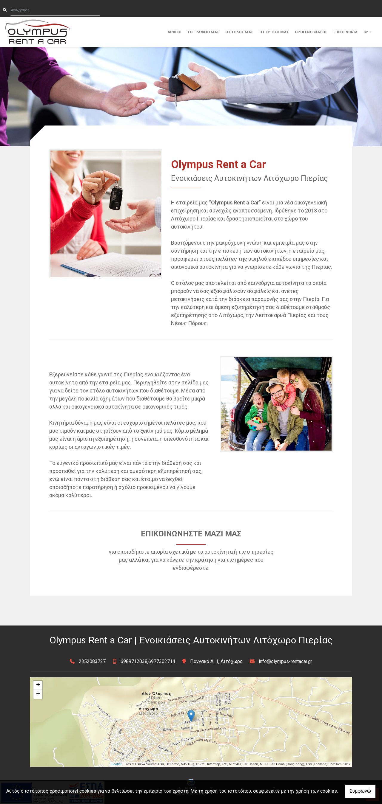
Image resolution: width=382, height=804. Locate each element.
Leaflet (116, 764)
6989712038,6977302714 (148, 661)
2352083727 (92, 661)
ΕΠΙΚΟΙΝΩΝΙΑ (345, 32)
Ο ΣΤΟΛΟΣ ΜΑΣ (239, 32)
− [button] (38, 694)
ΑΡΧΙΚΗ (174, 32)
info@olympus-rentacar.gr (285, 661)
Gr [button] (366, 32)
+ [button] (38, 685)
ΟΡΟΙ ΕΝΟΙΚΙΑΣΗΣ (311, 32)
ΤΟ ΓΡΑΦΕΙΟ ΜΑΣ (203, 32)
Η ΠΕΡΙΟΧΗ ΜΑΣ (274, 32)
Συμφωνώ (360, 791)
